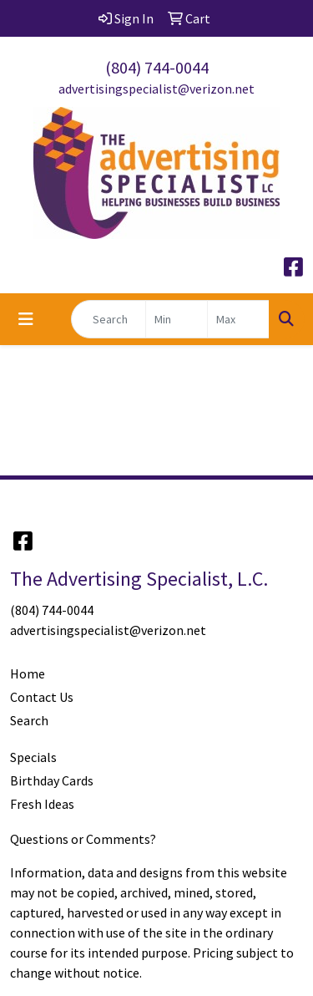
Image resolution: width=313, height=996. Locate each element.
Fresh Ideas (42, 803)
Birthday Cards (51, 780)
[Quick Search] (108, 319)
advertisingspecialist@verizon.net (156, 88)
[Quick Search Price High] (238, 319)
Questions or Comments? (83, 839)
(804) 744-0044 (157, 67)
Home (27, 673)
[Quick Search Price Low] (176, 319)
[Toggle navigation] (25, 319)
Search (29, 720)
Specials (33, 757)
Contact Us (41, 697)
